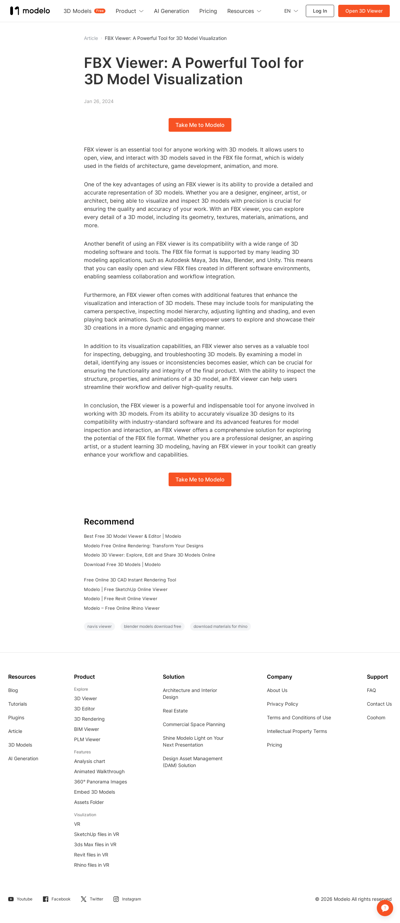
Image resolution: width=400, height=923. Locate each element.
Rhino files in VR (91, 865)
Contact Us (379, 704)
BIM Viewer (86, 729)
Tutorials (17, 704)
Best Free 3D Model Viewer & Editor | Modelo (132, 536)
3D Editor (84, 708)
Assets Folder (89, 802)
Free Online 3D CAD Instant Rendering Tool (130, 579)
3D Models (20, 745)
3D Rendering (89, 719)
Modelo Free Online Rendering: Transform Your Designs (143, 545)
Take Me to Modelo (200, 124)
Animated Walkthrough (99, 771)
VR (77, 824)
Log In (320, 11)
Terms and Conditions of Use (299, 717)
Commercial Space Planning (194, 724)
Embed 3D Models (94, 792)
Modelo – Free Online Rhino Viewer (122, 608)
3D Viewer (85, 698)
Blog (13, 690)
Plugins (16, 717)
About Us (277, 690)
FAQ (371, 690)
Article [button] (91, 38)
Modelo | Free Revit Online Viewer (120, 598)
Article (15, 731)
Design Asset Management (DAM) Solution (193, 761)
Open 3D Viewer (364, 11)
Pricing (274, 745)
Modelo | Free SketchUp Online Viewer (126, 589)
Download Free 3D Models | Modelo (122, 564)
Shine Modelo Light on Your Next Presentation (193, 741)
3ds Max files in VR (95, 844)
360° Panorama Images (100, 781)
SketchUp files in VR (96, 834)
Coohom (376, 717)
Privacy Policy (282, 704)
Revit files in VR (91, 854)
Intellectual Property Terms (297, 731)
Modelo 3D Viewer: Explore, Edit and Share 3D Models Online (149, 555)
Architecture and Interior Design (190, 693)
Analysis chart (89, 761)
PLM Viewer (87, 739)
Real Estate (175, 710)
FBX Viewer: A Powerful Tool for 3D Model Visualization (166, 38)
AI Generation (23, 758)
